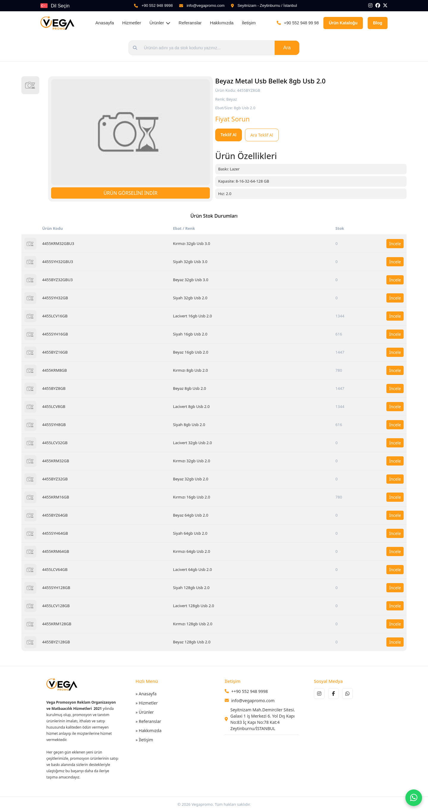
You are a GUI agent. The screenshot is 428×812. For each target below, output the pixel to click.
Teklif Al (229, 134)
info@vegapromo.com (205, 5)
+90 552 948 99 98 (301, 22)
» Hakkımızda (148, 730)
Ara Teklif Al (262, 135)
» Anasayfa (146, 694)
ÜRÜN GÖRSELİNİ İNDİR (130, 193)
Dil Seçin (60, 5)
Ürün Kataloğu (343, 22)
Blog (377, 22)
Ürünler (160, 22)
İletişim (249, 22)
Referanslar (190, 22)
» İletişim (144, 740)
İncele (395, 243)
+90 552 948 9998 (157, 5)
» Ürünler (145, 712)
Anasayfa (104, 22)
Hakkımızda (221, 22)
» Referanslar (148, 721)
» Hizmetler (147, 703)
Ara (287, 47)
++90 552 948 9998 (249, 691)
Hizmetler (131, 22)
